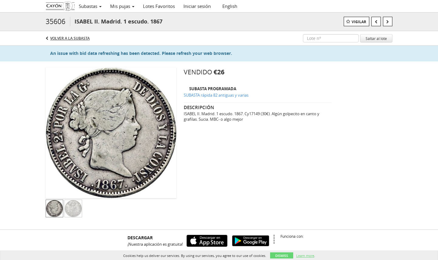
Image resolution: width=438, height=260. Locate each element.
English (229, 6)
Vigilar (359, 21)
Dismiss (281, 255)
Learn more (305, 255)
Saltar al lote (376, 38)
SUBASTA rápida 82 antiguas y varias (216, 95)
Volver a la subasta (70, 38)
